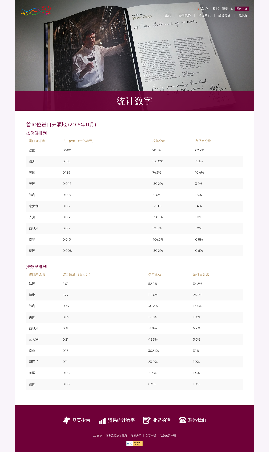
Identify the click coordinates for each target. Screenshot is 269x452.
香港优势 (185, 15)
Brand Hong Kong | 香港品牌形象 (36, 11)
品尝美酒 (224, 15)
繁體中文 (227, 8)
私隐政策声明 (168, 435)
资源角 (242, 15)
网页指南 (81, 420)
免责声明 (151, 435)
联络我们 (197, 420)
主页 (168, 15)
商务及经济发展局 (116, 435)
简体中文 (242, 8)
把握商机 (205, 15)
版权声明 (136, 435)
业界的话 (162, 420)
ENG (216, 8)
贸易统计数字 (121, 420)
